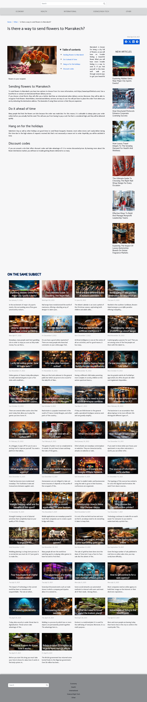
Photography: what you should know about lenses (123, 329)
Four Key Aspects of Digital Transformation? (24, 576)
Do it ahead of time (70, 59)
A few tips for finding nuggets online (123, 541)
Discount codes (68, 69)
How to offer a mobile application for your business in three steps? (57, 507)
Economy (20, 11)
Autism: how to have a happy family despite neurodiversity (90, 364)
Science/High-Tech (101, 11)
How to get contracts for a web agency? (123, 576)
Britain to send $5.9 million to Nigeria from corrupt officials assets (57, 648)
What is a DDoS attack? (90, 434)
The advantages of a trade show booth (57, 576)
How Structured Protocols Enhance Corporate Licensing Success (123, 113)
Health (44, 11)
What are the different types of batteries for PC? (123, 400)
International (70, 11)
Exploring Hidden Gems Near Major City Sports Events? (122, 81)
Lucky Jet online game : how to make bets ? (24, 364)
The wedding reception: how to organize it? (24, 541)
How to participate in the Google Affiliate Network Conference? (90, 472)
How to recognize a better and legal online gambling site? (24, 331)
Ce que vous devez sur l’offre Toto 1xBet (123, 364)
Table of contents (71, 50)
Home (9, 22)
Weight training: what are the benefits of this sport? (24, 505)
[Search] (73, 4)
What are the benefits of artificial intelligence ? (90, 329)
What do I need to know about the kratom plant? (90, 611)
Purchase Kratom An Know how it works (24, 646)
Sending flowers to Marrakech (73, 54)
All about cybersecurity (24, 610)
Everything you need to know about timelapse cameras (89, 400)
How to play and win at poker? (57, 435)
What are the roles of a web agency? (24, 470)
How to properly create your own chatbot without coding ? (90, 576)
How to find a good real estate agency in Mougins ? (57, 400)
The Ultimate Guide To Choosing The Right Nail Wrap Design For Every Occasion (122, 181)
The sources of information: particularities (122, 470)
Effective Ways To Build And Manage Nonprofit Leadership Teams (122, 215)
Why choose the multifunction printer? (123, 505)
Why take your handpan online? (57, 364)
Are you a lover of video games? (57, 541)
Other (128, 11)
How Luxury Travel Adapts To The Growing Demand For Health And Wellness (122, 147)
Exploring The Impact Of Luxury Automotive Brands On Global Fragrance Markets (122, 249)
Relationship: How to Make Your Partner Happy (90, 505)
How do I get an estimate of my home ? (122, 435)
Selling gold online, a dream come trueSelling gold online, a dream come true (90, 542)
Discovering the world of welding (57, 611)
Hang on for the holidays (71, 64)
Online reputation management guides (57, 329)
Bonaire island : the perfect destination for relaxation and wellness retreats (123, 295)
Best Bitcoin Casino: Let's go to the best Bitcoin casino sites (24, 401)
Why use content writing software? (24, 435)
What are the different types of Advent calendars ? (90, 294)
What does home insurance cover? (57, 470)
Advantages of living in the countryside (123, 611)
